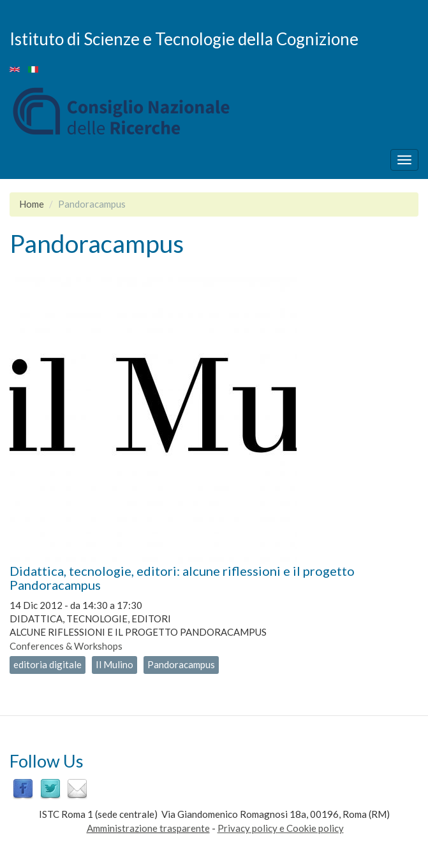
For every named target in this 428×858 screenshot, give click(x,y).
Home (31, 204)
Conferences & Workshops (66, 646)
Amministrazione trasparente (148, 828)
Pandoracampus (181, 664)
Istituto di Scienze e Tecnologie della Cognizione (184, 38)
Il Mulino (114, 664)
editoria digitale (47, 664)
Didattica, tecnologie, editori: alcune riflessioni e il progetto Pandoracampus (182, 577)
